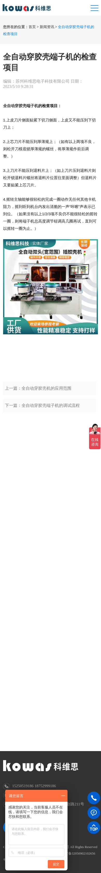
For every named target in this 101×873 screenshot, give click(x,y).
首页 (32, 27)
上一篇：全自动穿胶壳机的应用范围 (38, 396)
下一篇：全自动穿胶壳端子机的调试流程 (42, 413)
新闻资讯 (47, 27)
